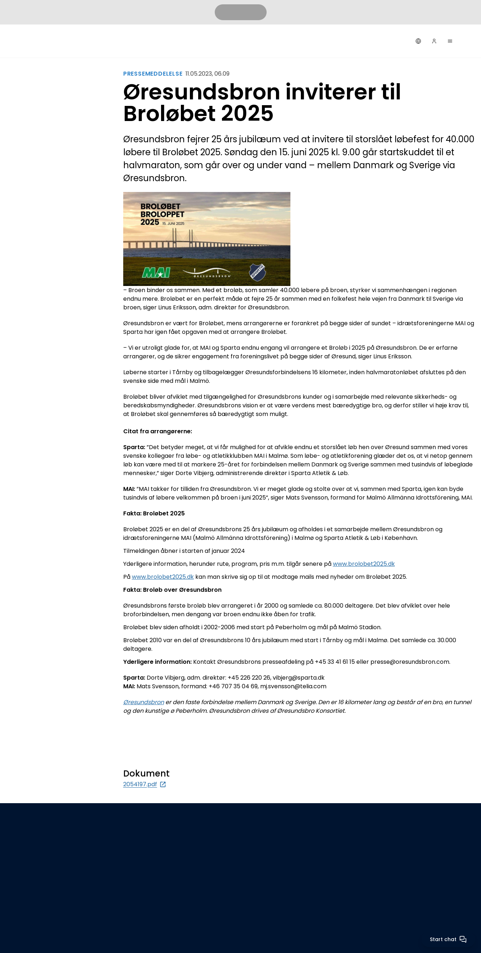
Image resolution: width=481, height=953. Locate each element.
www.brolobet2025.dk (364, 564)
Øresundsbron (143, 702)
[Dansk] (418, 41)
